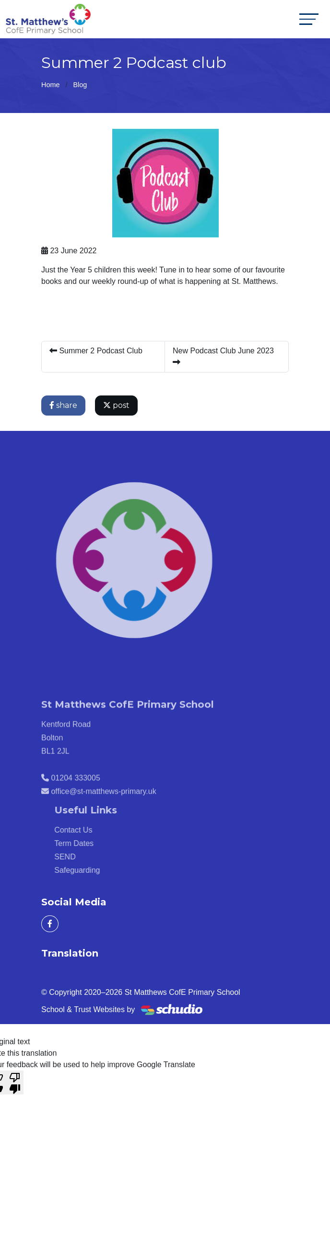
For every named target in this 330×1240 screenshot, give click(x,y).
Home (50, 85)
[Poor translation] (15, 1082)
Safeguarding (89, 870)
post (116, 405)
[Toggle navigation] (309, 18)
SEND (76, 857)
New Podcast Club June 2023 (223, 356)
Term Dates (86, 843)
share (63, 405)
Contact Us (85, 830)
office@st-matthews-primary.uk (103, 803)
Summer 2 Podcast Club (95, 351)
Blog (80, 85)
